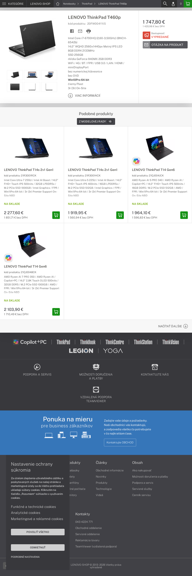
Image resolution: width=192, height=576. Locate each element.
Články (101, 462)
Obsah (137, 462)
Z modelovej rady (96, 121)
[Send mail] (80, 31)
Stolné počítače (75, 488)
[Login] (173, 4)
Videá (99, 495)
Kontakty (82, 514)
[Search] (165, 4)
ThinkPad (89, 3)
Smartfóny (72, 482)
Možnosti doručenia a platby (150, 476)
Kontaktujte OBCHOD (120, 442)
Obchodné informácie (110, 470)
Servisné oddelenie (87, 534)
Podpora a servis (142, 482)
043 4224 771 (84, 521)
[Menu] (13, 4)
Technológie (104, 488)
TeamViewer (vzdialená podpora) (96, 546)
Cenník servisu (141, 495)
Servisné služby (142, 488)
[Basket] (188, 4)
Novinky (101, 476)
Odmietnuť (38, 547)
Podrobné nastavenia (25, 557)
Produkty (72, 462)
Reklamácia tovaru (87, 540)
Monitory (71, 495)
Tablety (70, 476)
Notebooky (71, 3)
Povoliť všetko (37, 532)
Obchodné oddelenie (88, 528)
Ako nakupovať (141, 470)
